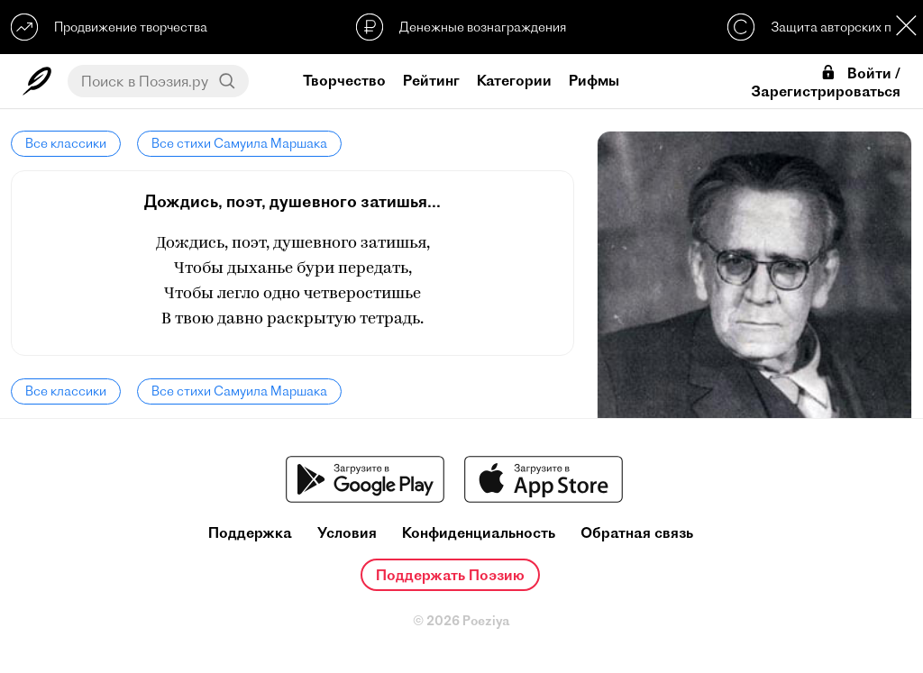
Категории (514, 80)
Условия (347, 533)
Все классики (65, 143)
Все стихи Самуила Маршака (239, 143)
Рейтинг (431, 80)
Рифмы (594, 80)
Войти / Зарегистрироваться (825, 82)
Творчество (344, 80)
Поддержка (250, 533)
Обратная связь (636, 533)
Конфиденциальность (478, 533)
